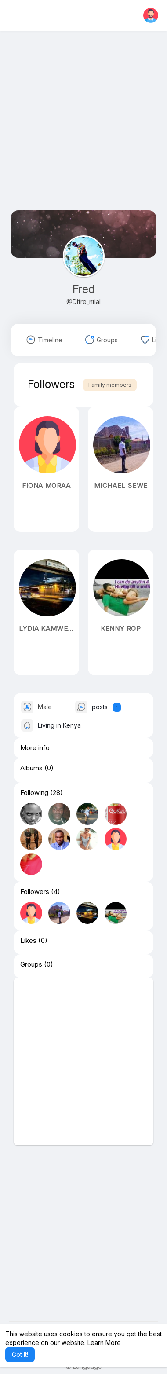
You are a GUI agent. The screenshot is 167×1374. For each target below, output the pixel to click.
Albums (31, 768)
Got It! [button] (20, 1354)
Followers (34, 891)
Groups (31, 964)
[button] (150, 15)
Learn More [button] (104, 1342)
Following (34, 792)
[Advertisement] (83, 126)
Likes (28, 940)
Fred (84, 289)
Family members (109, 384)
